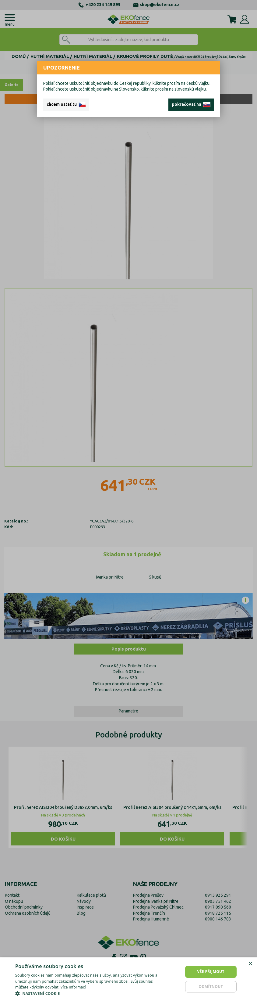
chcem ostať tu (66, 104)
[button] (87, 993)
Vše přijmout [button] (210, 971)
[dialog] (128, 979)
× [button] (250, 964)
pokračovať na (191, 104)
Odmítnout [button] (211, 986)
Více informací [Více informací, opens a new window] (73, 987)
